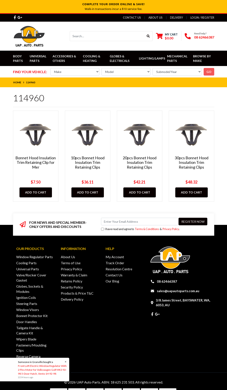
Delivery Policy (72, 299)
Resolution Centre (119, 269)
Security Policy (72, 287)
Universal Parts (38, 58)
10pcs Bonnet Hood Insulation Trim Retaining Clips (88, 162)
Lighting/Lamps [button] (152, 58)
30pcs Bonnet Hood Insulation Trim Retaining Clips (191, 162)
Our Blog (112, 281)
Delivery (176, 17)
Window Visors (27, 310)
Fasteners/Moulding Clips (31, 347)
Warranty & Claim (74, 275)
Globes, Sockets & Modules (29, 288)
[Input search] (107, 36)
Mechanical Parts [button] (177, 58)
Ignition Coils (26, 297)
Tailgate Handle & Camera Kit (29, 330)
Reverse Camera (28, 356)
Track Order (115, 263)
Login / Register (202, 17)
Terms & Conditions (147, 229)
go (208, 72)
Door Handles (26, 322)
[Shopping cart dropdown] (167, 36)
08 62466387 (204, 37)
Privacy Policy (171, 229)
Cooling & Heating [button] (92, 58)
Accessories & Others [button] (65, 58)
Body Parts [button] (18, 58)
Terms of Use (70, 263)
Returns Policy (71, 281)
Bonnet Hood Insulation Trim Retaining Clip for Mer (35, 162)
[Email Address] (139, 221)
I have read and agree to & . (140, 229)
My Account (115, 257)
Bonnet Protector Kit (32, 316)
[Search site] (148, 36)
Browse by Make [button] (202, 58)
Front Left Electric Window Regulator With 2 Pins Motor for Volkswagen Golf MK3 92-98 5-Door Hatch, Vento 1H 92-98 (42, 369)
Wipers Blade (26, 339)
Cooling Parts (26, 263)
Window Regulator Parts (34, 257)
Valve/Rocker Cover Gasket (31, 277)
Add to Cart (35, 192)
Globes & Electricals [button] (119, 58)
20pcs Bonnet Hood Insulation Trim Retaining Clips (139, 162)
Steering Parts (26, 303)
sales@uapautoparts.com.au (178, 291)
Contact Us (132, 17)
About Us (155, 17)
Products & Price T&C (77, 293)
